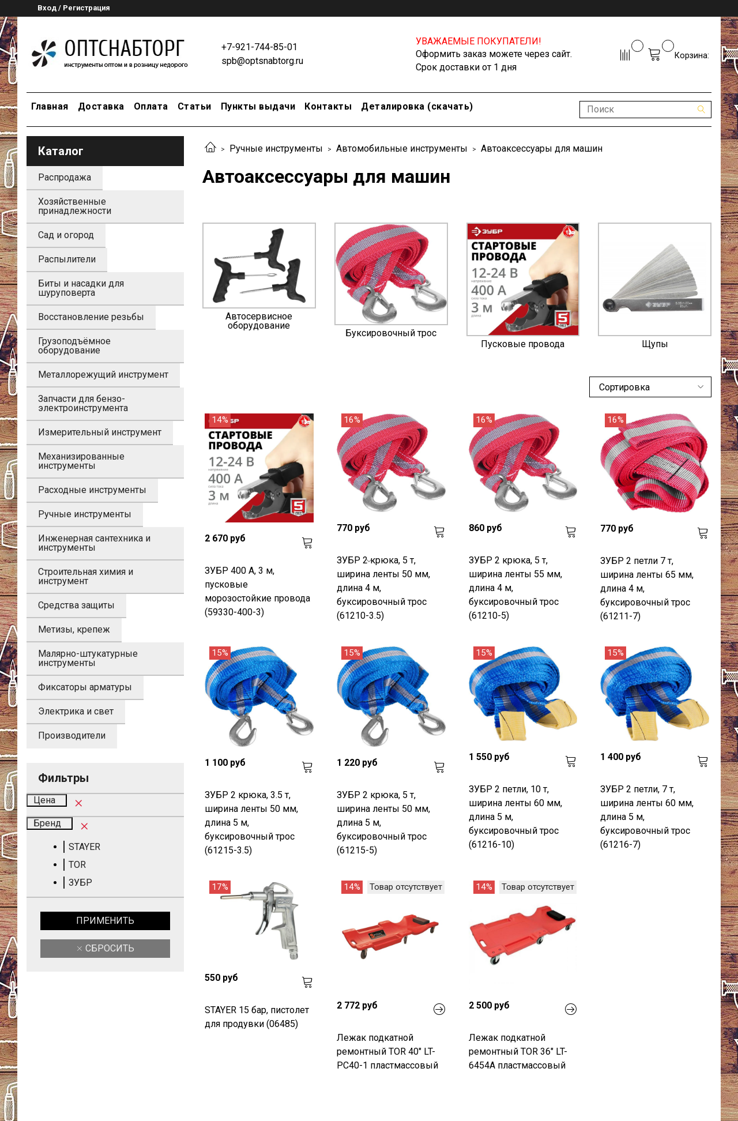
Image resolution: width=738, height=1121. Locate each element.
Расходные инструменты (92, 489)
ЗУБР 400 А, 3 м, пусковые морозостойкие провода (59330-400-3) (257, 591)
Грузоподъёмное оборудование (74, 346)
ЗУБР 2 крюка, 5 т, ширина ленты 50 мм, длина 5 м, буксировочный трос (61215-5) (383, 822)
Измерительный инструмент (99, 432)
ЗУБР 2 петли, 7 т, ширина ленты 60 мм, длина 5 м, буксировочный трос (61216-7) (647, 817)
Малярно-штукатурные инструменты (88, 658)
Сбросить (108, 948)
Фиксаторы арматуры (85, 687)
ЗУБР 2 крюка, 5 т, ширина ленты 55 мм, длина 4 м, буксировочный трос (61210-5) (515, 588)
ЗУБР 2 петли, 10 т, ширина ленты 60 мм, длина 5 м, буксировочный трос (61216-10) (515, 817)
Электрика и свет (76, 711)
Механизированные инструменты (81, 461)
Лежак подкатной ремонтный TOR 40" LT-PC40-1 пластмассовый (387, 1051)
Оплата (151, 106)
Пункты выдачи (258, 106)
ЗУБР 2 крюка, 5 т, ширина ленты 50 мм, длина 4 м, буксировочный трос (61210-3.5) (383, 588)
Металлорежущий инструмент (103, 374)
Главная (50, 106)
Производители (72, 735)
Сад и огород (66, 235)
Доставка (101, 106)
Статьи (195, 106)
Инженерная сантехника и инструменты (94, 543)
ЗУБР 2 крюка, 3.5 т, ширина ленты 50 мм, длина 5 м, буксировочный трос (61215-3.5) (251, 822)
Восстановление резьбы (91, 316)
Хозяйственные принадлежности (74, 206)
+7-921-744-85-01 (259, 47)
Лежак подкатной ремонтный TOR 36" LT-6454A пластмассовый (518, 1051)
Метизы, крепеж (74, 629)
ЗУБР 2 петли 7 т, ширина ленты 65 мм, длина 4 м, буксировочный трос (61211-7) (647, 588)
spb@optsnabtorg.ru (262, 60)
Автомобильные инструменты (402, 148)
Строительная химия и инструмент (85, 576)
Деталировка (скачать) (417, 106)
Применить (105, 920)
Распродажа (64, 177)
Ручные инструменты (276, 148)
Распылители (67, 259)
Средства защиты (76, 605)
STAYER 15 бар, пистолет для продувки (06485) (257, 1017)
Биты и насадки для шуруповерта (81, 288)
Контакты (328, 106)
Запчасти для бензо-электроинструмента (83, 403)
